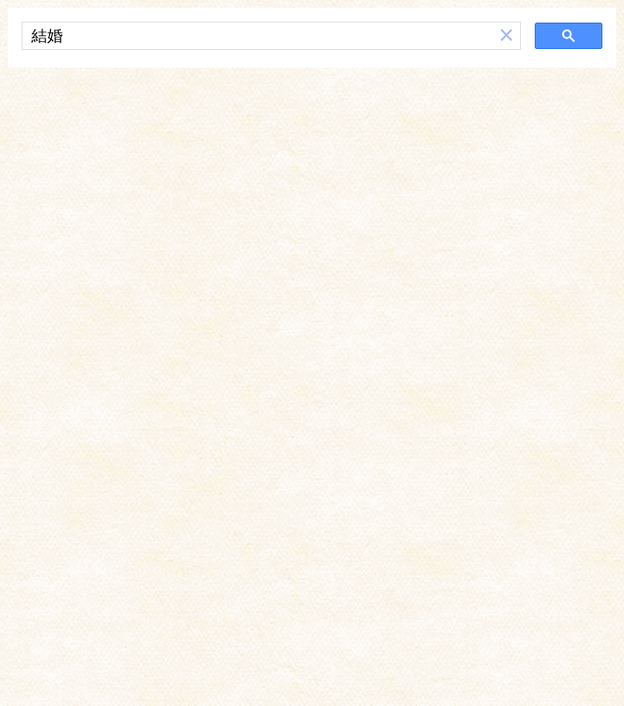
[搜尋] (257, 36)
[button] (506, 36)
